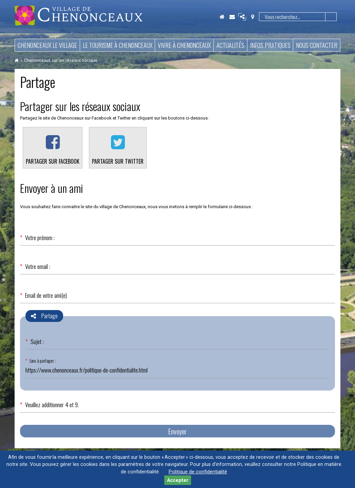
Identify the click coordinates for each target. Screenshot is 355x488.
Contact (232, 16)
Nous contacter (316, 45)
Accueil (222, 16)
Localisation (252, 16)
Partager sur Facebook (52, 161)
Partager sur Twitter (118, 161)
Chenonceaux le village (47, 45)
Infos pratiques (270, 45)
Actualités (230, 45)
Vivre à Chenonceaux (184, 45)
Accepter (177, 480)
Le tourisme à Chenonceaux (117, 45)
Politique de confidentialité (198, 472)
